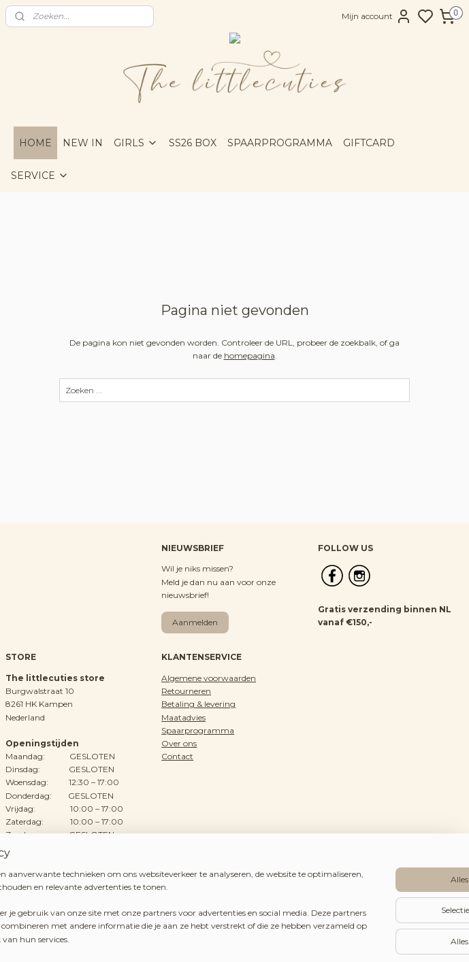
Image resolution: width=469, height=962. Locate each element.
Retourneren (186, 691)
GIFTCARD (369, 143)
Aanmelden (195, 622)
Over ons (179, 743)
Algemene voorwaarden (208, 678)
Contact (177, 756)
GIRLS (136, 143)
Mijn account (377, 16)
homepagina (249, 355)
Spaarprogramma (197, 730)
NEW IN (83, 143)
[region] (144, 895)
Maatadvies (183, 717)
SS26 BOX (192, 143)
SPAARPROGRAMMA (279, 143)
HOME (35, 143)
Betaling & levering (198, 704)
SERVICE (40, 175)
